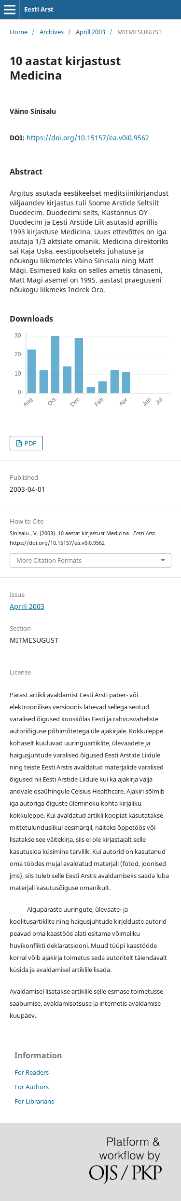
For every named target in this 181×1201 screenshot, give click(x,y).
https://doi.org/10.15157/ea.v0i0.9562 (88, 137)
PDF (29, 443)
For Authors (31, 1086)
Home (19, 31)
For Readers (31, 1072)
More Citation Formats (49, 560)
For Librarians (34, 1101)
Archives (52, 31)
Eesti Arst (39, 9)
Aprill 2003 (90, 31)
